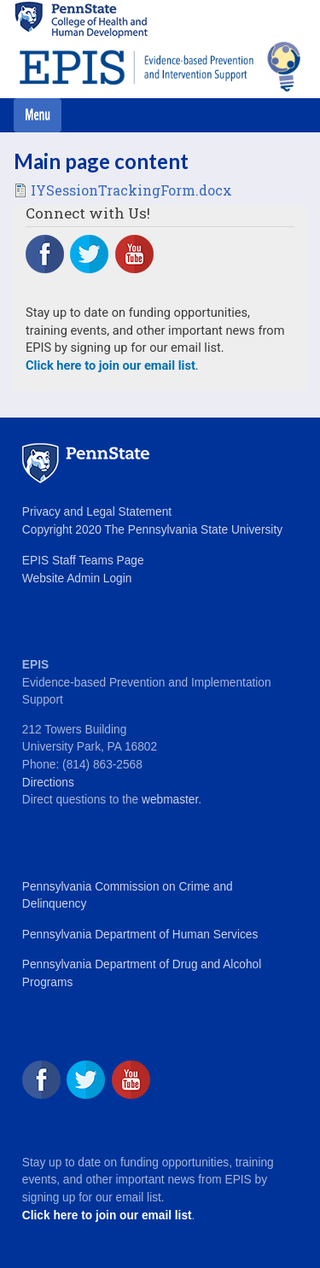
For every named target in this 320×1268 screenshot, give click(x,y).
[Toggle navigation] (37, 115)
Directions (48, 782)
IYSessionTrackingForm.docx (131, 190)
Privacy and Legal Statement (97, 511)
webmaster (170, 799)
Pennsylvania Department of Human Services (140, 934)
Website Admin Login (76, 578)
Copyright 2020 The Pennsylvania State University (152, 529)
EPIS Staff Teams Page (83, 560)
